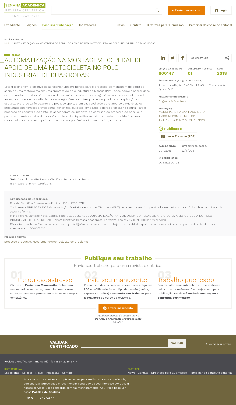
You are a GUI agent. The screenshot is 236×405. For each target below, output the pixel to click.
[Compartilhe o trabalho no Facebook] (182, 58)
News (121, 25)
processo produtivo (17, 241)
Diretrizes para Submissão (165, 25)
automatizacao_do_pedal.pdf (178, 136)
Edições (31, 25)
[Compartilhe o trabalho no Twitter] (172, 58)
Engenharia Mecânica (172, 101)
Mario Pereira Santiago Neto (182, 111)
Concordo (47, 399)
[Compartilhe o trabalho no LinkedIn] (163, 58)
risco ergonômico (45, 241)
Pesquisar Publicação (57, 25)
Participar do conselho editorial (210, 25)
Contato (135, 25)
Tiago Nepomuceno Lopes (179, 116)
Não (30, 399)
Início (7, 43)
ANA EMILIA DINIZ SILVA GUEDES (182, 120)
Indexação (52, 372)
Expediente (12, 25)
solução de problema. (73, 241)
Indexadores (87, 25)
